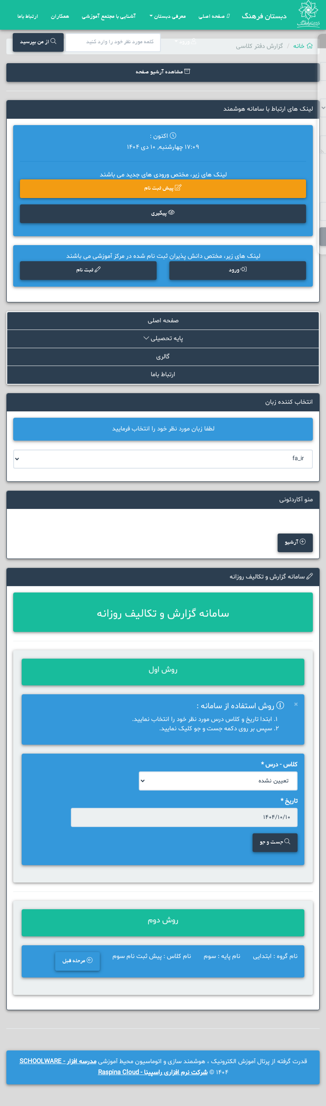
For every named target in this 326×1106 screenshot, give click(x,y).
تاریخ (288, 802)
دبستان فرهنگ (264, 17)
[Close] (294, 706)
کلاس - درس (278, 765)
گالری (163, 357)
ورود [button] (238, 270)
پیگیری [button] (163, 213)
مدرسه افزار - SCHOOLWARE (58, 1061)
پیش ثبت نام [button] (163, 188)
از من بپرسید (38, 41)
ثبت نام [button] (88, 270)
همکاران (60, 17)
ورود (185, 41)
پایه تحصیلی (163, 339)
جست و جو (274, 842)
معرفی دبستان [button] (167, 17)
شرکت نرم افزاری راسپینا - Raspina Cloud (153, 1072)
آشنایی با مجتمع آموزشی (109, 17)
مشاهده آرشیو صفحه (163, 71)
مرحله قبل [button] (78, 960)
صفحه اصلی (214, 17)
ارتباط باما (27, 17)
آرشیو (294, 542)
